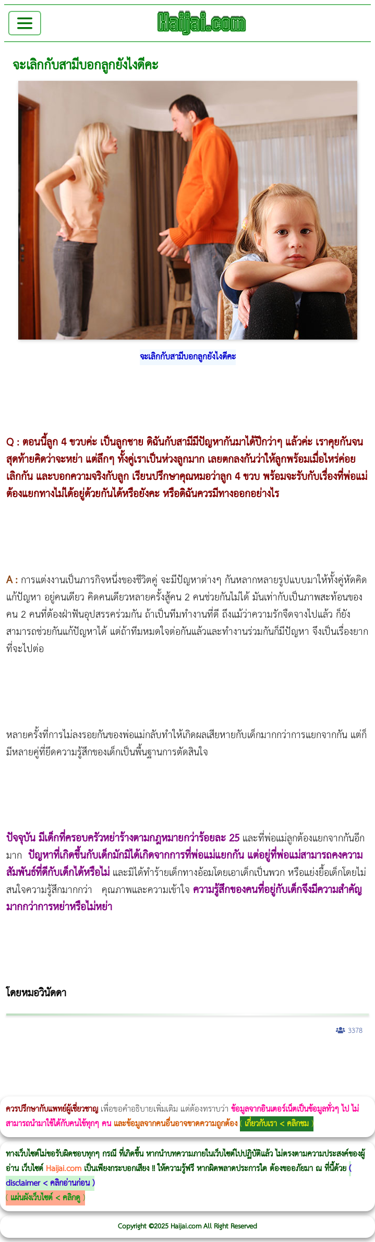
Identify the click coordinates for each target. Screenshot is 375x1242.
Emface (84, 1089)
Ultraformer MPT (81, 1089)
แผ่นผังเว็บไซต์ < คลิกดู (45, 1197)
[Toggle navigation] (24, 23)
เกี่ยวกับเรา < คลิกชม (277, 1123)
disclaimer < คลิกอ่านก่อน (48, 1183)
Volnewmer (60, 1089)
